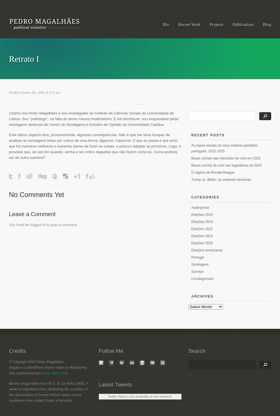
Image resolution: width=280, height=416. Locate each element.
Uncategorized (202, 279)
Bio (166, 24)
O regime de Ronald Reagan (213, 173)
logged (36, 225)
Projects (216, 24)
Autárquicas (200, 208)
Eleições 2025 (202, 243)
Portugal (197, 257)
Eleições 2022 (202, 229)
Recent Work (189, 24)
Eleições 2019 (202, 222)
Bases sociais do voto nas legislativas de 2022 (226, 165)
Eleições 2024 (202, 236)
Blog (267, 24)
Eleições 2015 (202, 215)
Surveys (197, 272)
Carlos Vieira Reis (54, 373)
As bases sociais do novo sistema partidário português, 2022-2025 (224, 148)
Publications (243, 24)
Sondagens (200, 265)
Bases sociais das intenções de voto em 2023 (226, 158)
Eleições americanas (207, 250)
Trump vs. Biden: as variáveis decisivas (221, 180)
